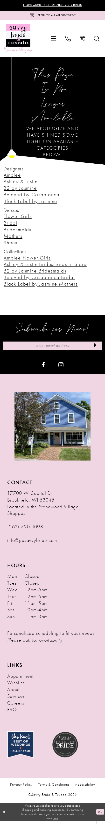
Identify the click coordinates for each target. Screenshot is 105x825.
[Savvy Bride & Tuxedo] (18, 41)
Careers (15, 707)
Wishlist (15, 687)
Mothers (13, 238)
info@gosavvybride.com (32, 544)
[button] (53, 40)
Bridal (10, 225)
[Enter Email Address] (52, 349)
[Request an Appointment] (52, 16)
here (55, 822)
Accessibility (85, 788)
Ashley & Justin (20, 184)
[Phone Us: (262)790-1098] (68, 40)
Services (16, 700)
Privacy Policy (21, 788)
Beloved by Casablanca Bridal (39, 279)
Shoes (10, 245)
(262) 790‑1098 (25, 531)
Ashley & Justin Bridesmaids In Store (45, 266)
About (13, 693)
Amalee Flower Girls (27, 260)
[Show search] (96, 40)
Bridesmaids (17, 231)
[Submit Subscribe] (94, 349)
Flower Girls (18, 218)
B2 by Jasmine (20, 190)
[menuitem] (53, 40)
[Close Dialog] (4, 815)
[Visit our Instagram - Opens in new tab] (61, 368)
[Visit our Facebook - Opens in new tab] (43, 368)
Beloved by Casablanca (31, 197)
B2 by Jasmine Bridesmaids (35, 273)
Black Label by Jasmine (30, 203)
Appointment (20, 680)
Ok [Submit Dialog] (100, 815)
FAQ (12, 714)
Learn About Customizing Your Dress (52, 5)
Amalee (12, 177)
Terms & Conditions (53, 788)
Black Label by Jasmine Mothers (41, 286)
